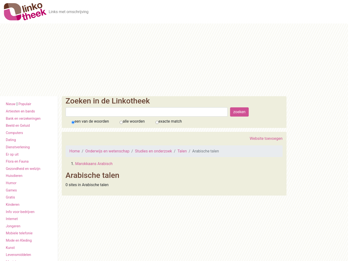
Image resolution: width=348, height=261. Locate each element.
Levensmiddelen (18, 255)
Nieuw (10, 104)
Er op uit (12, 154)
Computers (14, 133)
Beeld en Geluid (18, 126)
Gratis (10, 197)
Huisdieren (14, 176)
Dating (11, 140)
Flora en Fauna (17, 161)
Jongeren (13, 226)
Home (75, 151)
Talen (182, 151)
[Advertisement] (174, 60)
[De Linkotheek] (25, 12)
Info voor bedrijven (20, 212)
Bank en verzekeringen (23, 119)
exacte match (170, 121)
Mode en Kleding (19, 240)
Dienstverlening (18, 147)
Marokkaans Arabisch (94, 163)
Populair (24, 104)
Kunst (10, 248)
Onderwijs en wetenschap (107, 151)
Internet (12, 219)
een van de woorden (92, 121)
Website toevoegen (266, 138)
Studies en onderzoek (153, 151)
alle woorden (134, 121)
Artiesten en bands (20, 111)
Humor (11, 183)
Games (11, 190)
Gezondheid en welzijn (23, 169)
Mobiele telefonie (19, 233)
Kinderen (13, 205)
